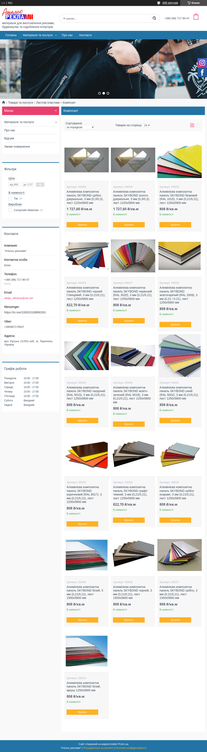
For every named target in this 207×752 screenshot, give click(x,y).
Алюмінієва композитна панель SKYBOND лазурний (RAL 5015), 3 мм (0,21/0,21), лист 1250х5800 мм (86, 393)
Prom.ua (123, 744)
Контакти (85, 35)
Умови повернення (17, 146)
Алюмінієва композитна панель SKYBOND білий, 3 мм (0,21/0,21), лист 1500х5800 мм (85, 592)
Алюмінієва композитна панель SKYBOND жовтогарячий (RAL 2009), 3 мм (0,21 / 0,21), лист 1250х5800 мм (178, 295)
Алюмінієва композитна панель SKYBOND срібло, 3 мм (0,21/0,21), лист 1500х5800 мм (178, 592)
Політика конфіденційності (131, 748)
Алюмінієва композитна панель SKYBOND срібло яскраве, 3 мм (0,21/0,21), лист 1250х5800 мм (177, 492)
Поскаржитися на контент (98, 748)
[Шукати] (154, 18)
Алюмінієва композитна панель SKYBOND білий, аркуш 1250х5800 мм (84, 686)
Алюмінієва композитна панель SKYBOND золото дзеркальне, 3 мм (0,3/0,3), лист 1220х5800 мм (131, 197)
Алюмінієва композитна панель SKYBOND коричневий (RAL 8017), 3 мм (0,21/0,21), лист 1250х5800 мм (84, 494)
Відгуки (9, 138)
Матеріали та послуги (38, 35)
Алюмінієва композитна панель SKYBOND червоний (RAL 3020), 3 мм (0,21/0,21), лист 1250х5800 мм (132, 293)
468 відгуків (170, 2)
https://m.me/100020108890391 (25, 312)
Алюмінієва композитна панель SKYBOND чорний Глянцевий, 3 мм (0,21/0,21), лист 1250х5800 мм (86, 293)
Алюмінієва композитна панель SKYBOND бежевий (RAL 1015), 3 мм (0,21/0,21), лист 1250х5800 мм (179, 197)
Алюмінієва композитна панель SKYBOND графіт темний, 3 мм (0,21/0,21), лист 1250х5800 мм (130, 492)
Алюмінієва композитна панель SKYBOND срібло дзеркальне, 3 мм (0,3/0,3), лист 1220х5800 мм (85, 197)
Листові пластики (48, 102)
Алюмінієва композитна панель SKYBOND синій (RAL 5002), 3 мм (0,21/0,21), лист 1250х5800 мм (179, 393)
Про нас (67, 35)
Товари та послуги (20, 102)
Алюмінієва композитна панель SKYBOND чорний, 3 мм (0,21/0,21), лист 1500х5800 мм (132, 592)
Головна (10, 35)
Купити (82, 224)
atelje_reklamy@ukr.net (18, 298)
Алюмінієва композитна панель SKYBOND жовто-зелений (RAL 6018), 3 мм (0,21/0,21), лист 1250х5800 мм (132, 395)
